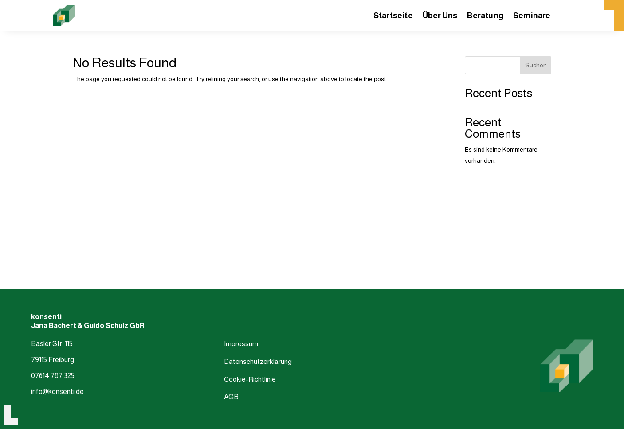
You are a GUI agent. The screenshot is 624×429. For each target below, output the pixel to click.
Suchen (536, 65)
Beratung (485, 16)
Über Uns (440, 16)
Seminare (532, 16)
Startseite (393, 16)
